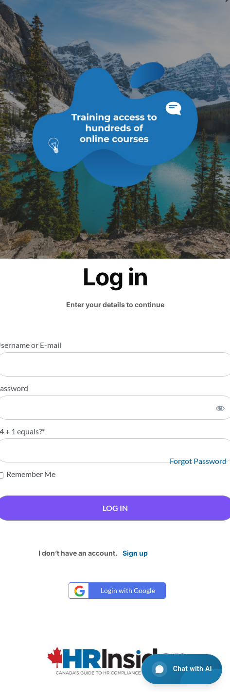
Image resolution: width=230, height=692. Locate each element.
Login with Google (113, 591)
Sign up (135, 553)
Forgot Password (198, 460)
